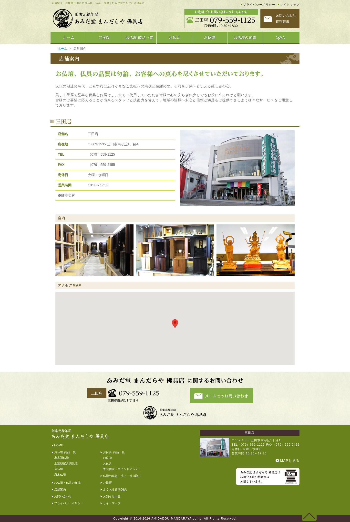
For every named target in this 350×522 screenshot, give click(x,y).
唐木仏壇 (60, 474)
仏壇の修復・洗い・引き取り (122, 476)
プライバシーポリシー (259, 4)
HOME (58, 445)
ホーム (63, 48)
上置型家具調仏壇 (66, 463)
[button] (175, 323)
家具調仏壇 (61, 458)
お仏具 (107, 463)
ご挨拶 (107, 482)
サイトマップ (289, 4)
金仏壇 (58, 469)
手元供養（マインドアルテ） (122, 469)
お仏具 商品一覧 (114, 452)
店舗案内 (60, 489)
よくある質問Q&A (115, 489)
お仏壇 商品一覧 (65, 452)
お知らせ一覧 (112, 496)
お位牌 (107, 458)
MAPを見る (289, 460)
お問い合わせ (63, 496)
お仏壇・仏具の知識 (67, 482)
